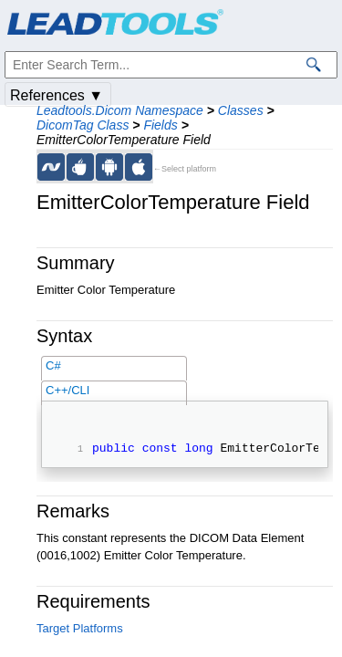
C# (53, 365)
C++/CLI (67, 390)
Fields (160, 125)
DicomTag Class (82, 125)
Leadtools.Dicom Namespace (119, 110)
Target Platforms (79, 631)
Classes (241, 110)
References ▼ (56, 95)
